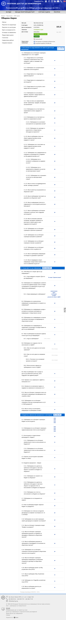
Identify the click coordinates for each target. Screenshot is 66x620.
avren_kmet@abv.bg (38, 25)
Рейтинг (4, 22)
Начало (3, 15)
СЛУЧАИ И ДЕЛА (44, 12)
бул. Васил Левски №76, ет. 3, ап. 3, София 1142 (21, 597)
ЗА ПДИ (8, 12)
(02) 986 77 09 (29, 599)
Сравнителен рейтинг (8, 40)
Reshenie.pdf (38, 39)
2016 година (17, 15)
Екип (7, 605)
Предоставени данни (7, 35)
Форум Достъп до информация (14, 613)
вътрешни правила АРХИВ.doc (43, 43)
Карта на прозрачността (8, 30)
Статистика (5, 37)
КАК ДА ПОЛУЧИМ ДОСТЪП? (25, 12)
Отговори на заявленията (9, 32)
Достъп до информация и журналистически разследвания (21, 611)
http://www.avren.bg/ (38, 23)
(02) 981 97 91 (20, 599)
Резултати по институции (9, 27)
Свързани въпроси (7, 43)
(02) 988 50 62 (12, 599)
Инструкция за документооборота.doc (45, 41)
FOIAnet (8, 615)
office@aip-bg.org (13, 601)
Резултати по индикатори (9, 24)
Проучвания (9, 15)
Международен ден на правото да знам (16, 610)
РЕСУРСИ (57, 12)
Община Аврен (9, 18)
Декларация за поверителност (18, 605)
